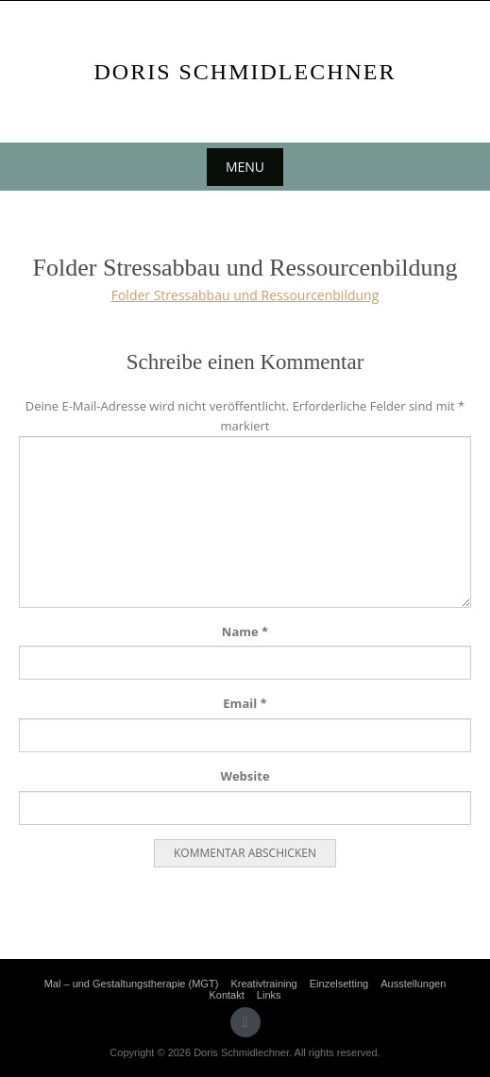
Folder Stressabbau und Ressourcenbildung (245, 295)
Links (269, 995)
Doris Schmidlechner (244, 71)
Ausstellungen (413, 983)
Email (244, 703)
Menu (245, 167)
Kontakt (226, 995)
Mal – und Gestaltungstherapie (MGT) (131, 983)
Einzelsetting (339, 983)
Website (244, 775)
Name (245, 631)
